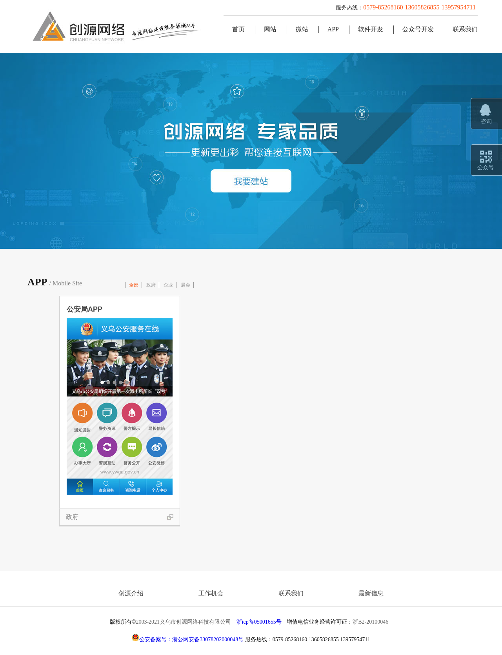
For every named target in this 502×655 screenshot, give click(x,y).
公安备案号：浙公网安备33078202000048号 (188, 639)
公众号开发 (418, 29)
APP (333, 29)
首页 (238, 29)
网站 (270, 29)
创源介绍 (131, 593)
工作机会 (211, 593)
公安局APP (84, 309)
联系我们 (465, 29)
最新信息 (371, 593)
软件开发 (370, 29)
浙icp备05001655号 (259, 622)
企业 (168, 285)
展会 (185, 285)
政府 (151, 285)
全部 (133, 285)
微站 (302, 29)
